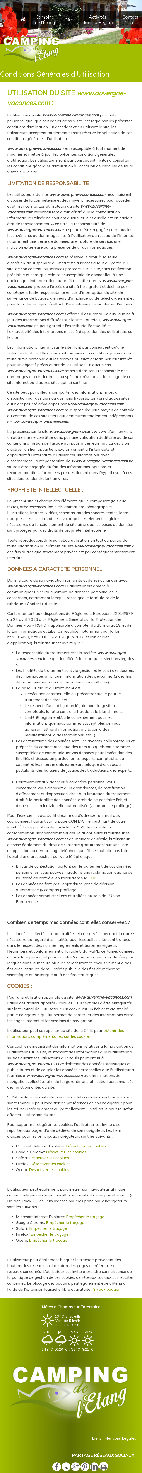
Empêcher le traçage (85, 1216)
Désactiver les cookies (86, 1146)
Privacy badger (105, 1289)
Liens (96, 1438)
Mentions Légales (120, 1438)
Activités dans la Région (97, 19)
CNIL (93, 878)
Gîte (69, 19)
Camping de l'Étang (45, 19)
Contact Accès (130, 19)
